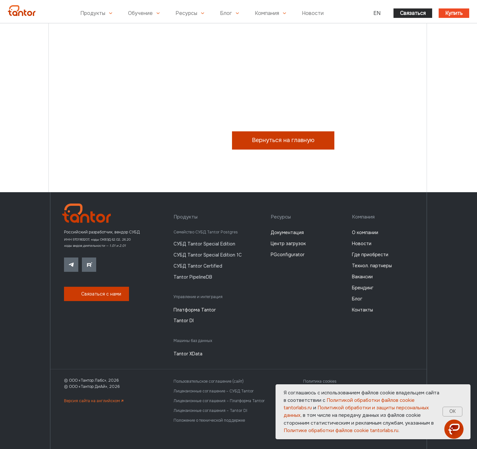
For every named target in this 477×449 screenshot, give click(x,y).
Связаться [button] (413, 13)
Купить (454, 13)
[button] (96, 294)
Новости (313, 13)
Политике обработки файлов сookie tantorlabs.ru (341, 430)
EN (376, 13)
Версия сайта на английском (93, 400)
